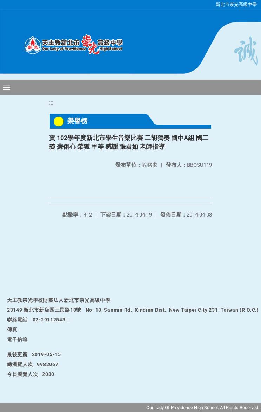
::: (51, 102)
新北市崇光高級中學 (236, 4)
